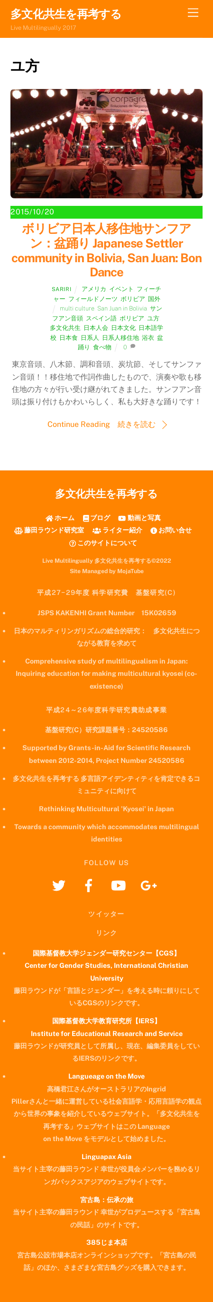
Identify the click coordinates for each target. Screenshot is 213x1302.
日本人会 (95, 327)
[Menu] (193, 13)
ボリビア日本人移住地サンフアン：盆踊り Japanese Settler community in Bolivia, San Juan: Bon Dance (106, 250)
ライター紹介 (117, 530)
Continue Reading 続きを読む (101, 424)
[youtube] (120, 885)
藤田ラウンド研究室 (49, 530)
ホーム (60, 518)
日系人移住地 (120, 337)
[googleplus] (150, 885)
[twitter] (60, 885)
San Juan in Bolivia (122, 308)
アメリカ (94, 288)
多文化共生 (65, 327)
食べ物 (102, 347)
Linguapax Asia (106, 1156)
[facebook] (90, 885)
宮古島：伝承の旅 (106, 1200)
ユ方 (153, 318)
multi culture (77, 308)
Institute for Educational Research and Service (107, 1033)
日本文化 (123, 327)
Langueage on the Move (106, 1076)
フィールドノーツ (93, 298)
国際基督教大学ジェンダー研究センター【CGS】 (106, 953)
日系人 (90, 337)
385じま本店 (106, 1242)
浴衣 (148, 337)
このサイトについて (103, 543)
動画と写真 (139, 518)
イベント (121, 288)
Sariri (61, 289)
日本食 (68, 337)
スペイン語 (101, 318)
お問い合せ (171, 530)
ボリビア (132, 298)
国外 (154, 298)
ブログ (97, 518)
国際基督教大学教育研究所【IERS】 (106, 1021)
